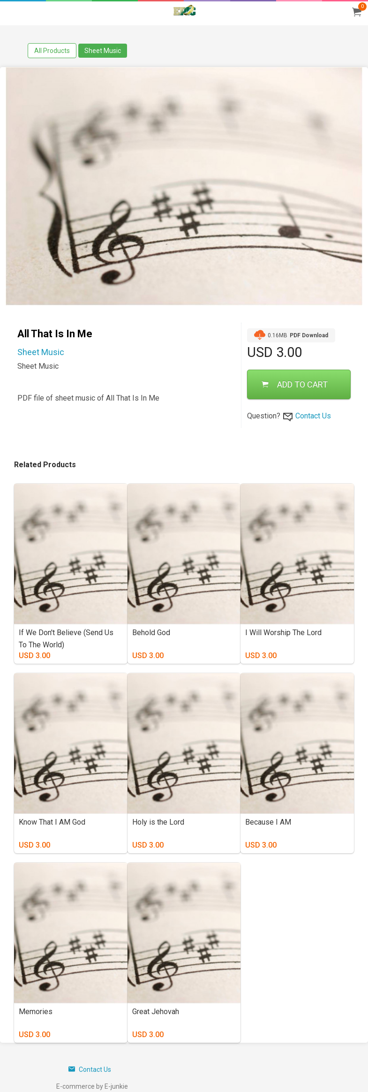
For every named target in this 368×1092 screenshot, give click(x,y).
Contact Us (313, 415)
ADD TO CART (295, 384)
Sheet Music (102, 50)
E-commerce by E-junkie (92, 1086)
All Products (52, 50)
